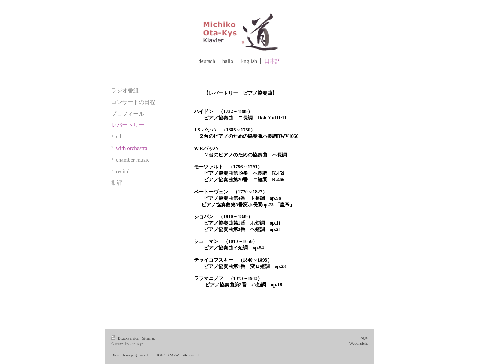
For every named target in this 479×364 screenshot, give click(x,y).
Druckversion (125, 338)
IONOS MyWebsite (172, 355)
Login (363, 338)
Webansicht (358, 343)
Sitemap (148, 338)
